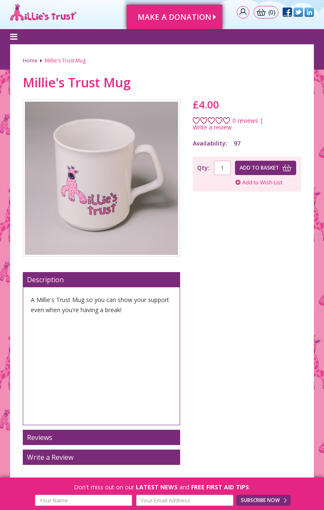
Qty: (203, 168)
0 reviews (245, 120)
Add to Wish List (258, 182)
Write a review (212, 127)
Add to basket (259, 167)
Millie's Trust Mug (65, 60)
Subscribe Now (260, 500)
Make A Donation (174, 17)
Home (30, 60)
